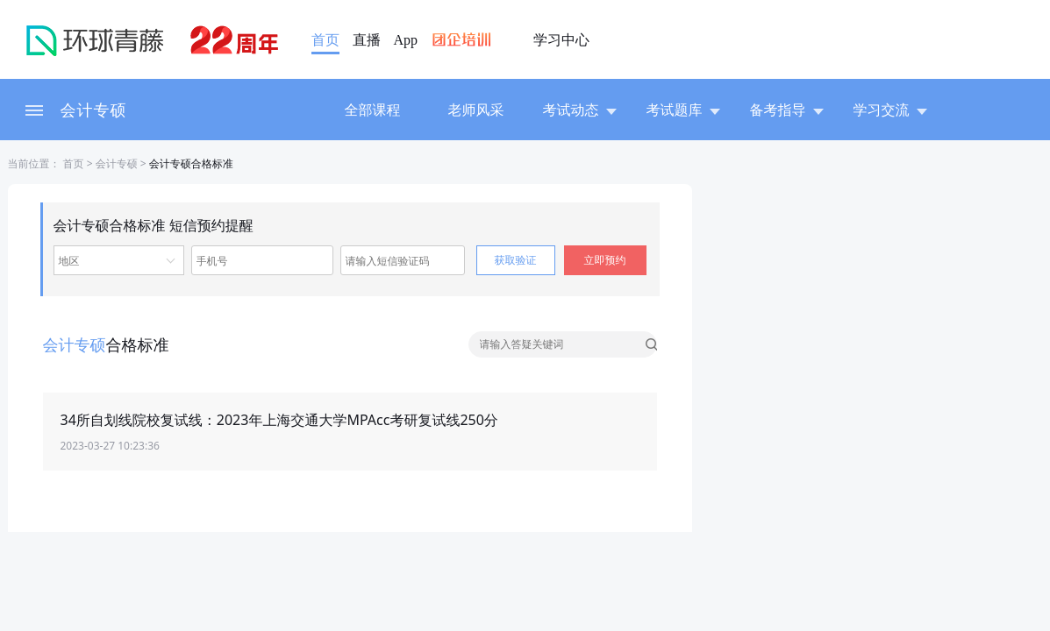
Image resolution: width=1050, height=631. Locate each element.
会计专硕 (94, 109)
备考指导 (787, 109)
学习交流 (890, 109)
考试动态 (580, 109)
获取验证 (516, 259)
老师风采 (476, 109)
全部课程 (373, 109)
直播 (367, 40)
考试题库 (683, 109)
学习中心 (561, 40)
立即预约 (605, 259)
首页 (325, 40)
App (406, 40)
